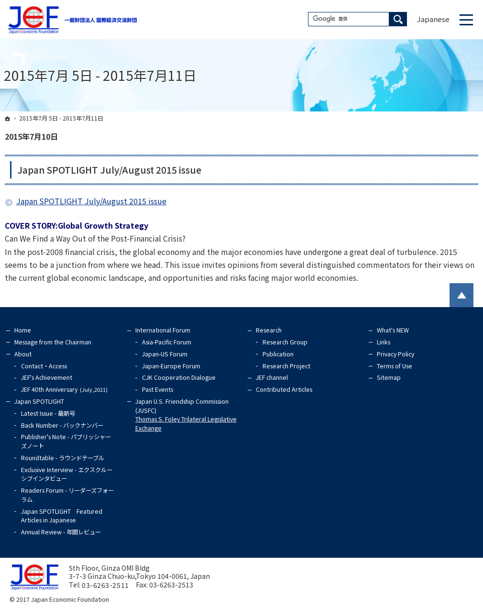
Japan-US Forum (164, 354)
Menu (466, 20)
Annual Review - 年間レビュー (61, 532)
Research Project (286, 366)
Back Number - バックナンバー (62, 425)
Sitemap (389, 377)
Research (269, 330)
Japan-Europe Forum (171, 366)
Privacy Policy (395, 354)
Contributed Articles (284, 389)
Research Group (285, 342)
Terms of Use (394, 366)
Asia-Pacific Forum (166, 342)
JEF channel (272, 377)
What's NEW (393, 330)
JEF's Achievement (46, 377)
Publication (278, 354)
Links (383, 342)
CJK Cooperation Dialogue (179, 377)
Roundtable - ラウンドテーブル (62, 457)
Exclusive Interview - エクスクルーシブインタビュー (66, 474)
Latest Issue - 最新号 (48, 413)
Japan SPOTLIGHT (39, 401)
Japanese (433, 19)
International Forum (162, 330)
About (23, 354)
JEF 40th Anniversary (65, 389)
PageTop (461, 295)
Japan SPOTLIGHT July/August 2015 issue (109, 170)
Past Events (157, 389)
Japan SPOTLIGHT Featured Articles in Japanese (61, 516)
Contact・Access (44, 366)
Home (22, 330)
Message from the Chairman (52, 342)
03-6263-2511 (105, 585)
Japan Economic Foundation (70, 599)
